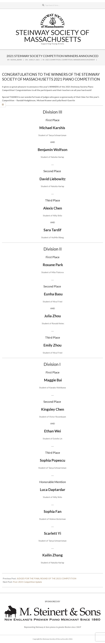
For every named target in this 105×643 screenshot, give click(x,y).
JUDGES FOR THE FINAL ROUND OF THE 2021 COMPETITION (46, 578)
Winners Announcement (84, 60)
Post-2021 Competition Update (27, 582)
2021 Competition (53, 60)
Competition (67, 60)
